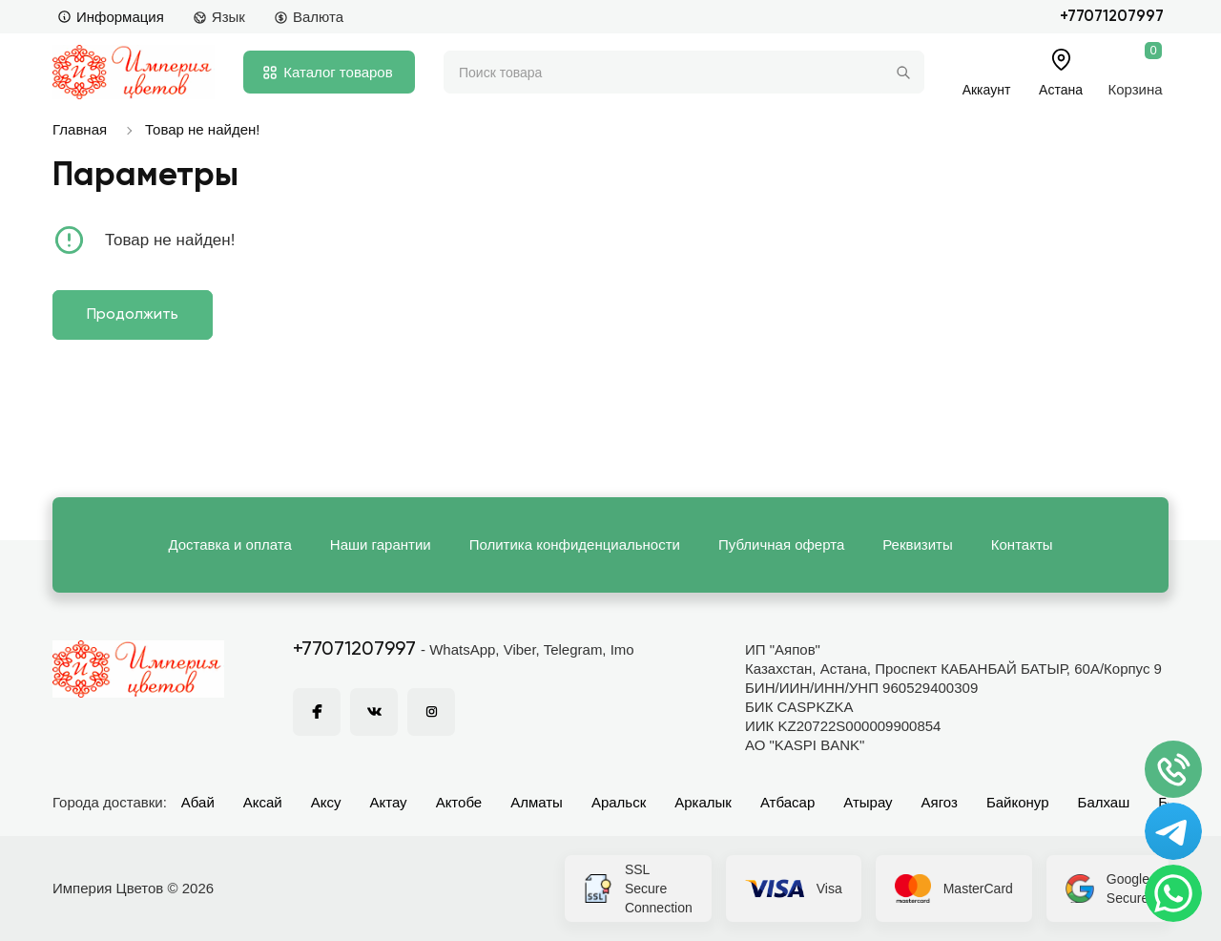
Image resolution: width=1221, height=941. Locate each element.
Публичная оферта (781, 544)
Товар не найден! (202, 129)
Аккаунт (986, 89)
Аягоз (939, 802)
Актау (388, 802)
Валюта (308, 17)
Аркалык (703, 802)
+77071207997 (1112, 17)
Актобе (459, 802)
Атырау (867, 802)
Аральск (618, 802)
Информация (110, 17)
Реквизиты (917, 544)
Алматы (536, 802)
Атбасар (787, 802)
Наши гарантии (380, 544)
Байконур (1017, 802)
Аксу (326, 802)
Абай (198, 802)
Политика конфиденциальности (574, 544)
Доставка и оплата (229, 544)
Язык (219, 17)
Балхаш (1104, 802)
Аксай (262, 802)
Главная (79, 129)
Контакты (1022, 544)
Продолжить (132, 315)
